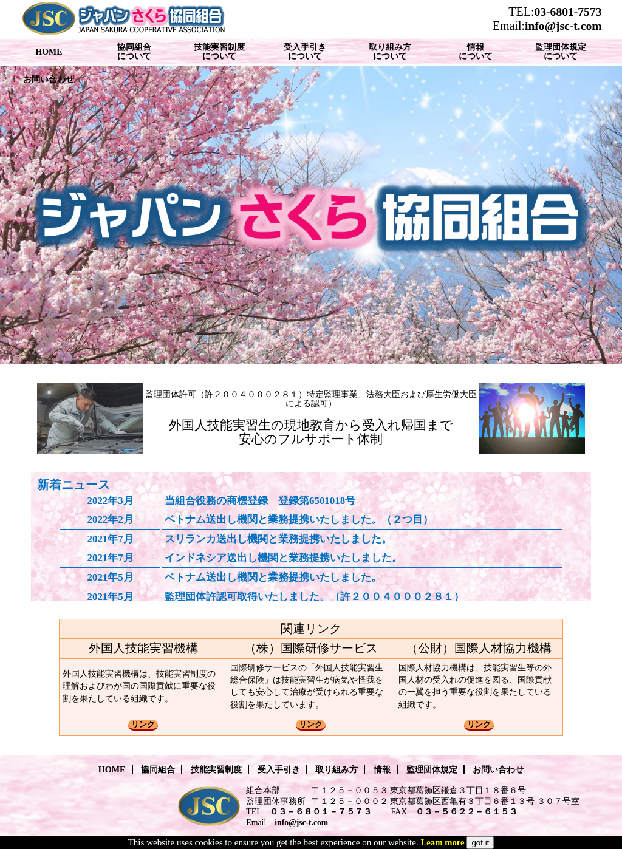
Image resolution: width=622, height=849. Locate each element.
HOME (112, 769)
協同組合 (158, 769)
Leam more (442, 842)
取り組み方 (336, 769)
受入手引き (279, 769)
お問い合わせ (498, 769)
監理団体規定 (431, 769)
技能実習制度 (216, 769)
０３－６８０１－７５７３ (321, 811)
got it (480, 842)
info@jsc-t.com (563, 25)
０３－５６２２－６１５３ (466, 811)
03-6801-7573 (567, 11)
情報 (382, 769)
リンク (143, 724)
